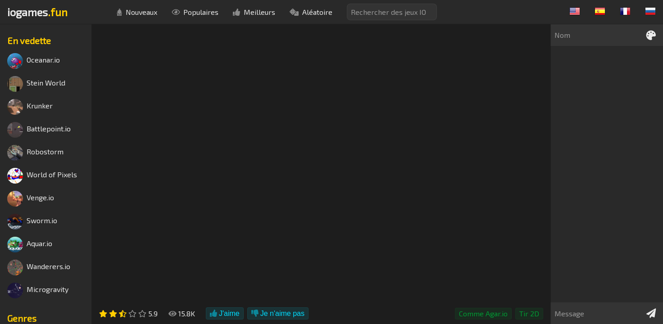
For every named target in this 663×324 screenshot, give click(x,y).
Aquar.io (29, 244)
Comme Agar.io (483, 313)
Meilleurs (254, 12)
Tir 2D (529, 313)
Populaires (195, 12)
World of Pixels (42, 176)
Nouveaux (137, 12)
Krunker (30, 107)
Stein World (36, 84)
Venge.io (30, 199)
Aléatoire (311, 12)
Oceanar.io (33, 61)
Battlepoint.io (39, 130)
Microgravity (37, 290)
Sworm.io (32, 222)
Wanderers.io (38, 267)
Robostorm (35, 153)
